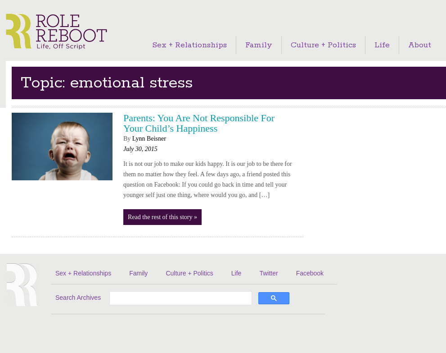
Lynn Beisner (149, 138)
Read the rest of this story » (162, 217)
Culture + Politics (323, 45)
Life (382, 45)
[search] (180, 299)
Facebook (310, 273)
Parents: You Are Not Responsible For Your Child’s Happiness (199, 123)
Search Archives (78, 297)
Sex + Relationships (189, 45)
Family (258, 45)
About (419, 45)
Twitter (268, 273)
